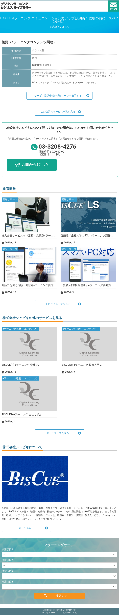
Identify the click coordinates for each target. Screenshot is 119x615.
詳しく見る (25, 527)
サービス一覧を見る (58, 433)
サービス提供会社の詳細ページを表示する (57, 95)
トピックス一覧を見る (58, 303)
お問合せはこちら (35, 165)
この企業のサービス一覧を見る (58, 111)
